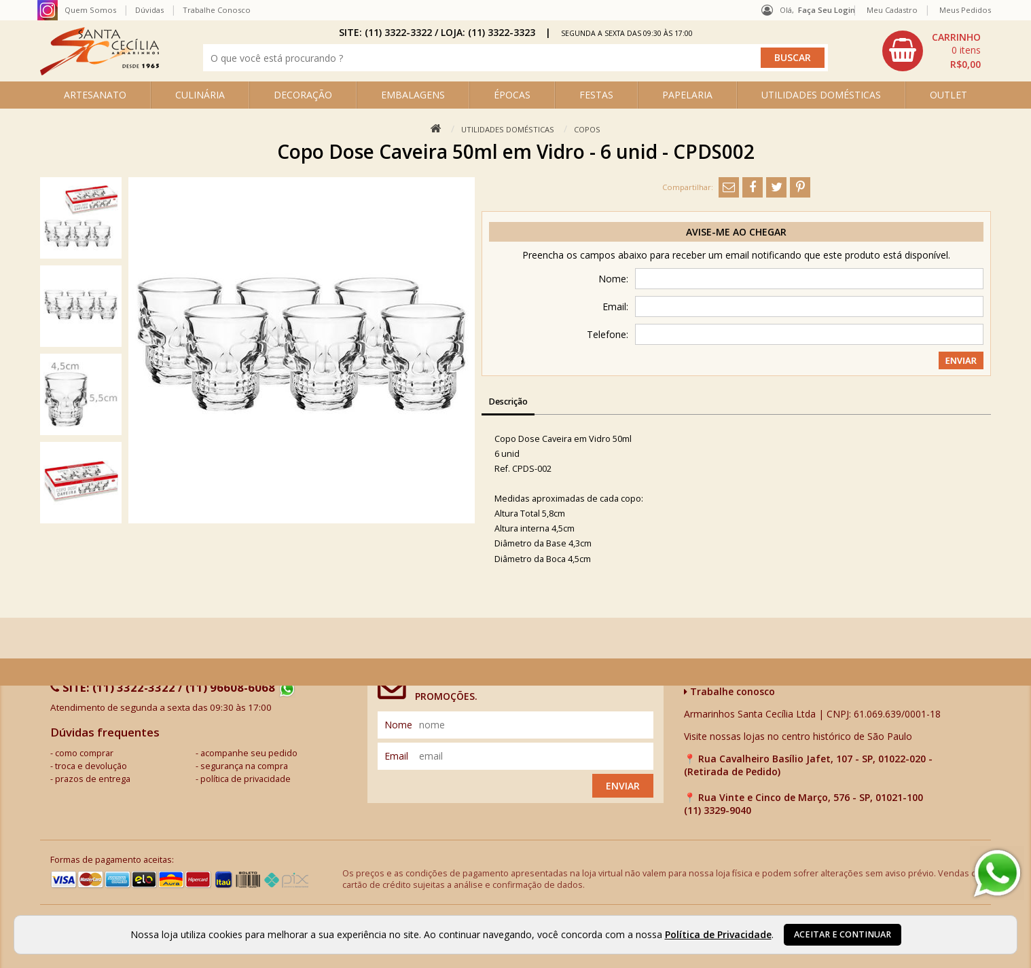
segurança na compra (244, 766)
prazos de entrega (92, 779)
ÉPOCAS (512, 94)
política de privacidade (245, 779)
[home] (99, 71)
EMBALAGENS (413, 94)
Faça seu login (826, 10)
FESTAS (596, 94)
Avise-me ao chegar (736, 231)
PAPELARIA (687, 94)
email (396, 755)
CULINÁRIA (200, 94)
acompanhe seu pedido (248, 753)
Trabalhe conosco (729, 691)
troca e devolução (91, 766)
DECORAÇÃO (303, 94)
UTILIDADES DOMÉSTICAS (821, 94)
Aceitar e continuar (842, 934)
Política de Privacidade (718, 934)
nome (398, 724)
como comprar (84, 753)
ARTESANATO (95, 94)
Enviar (623, 785)
